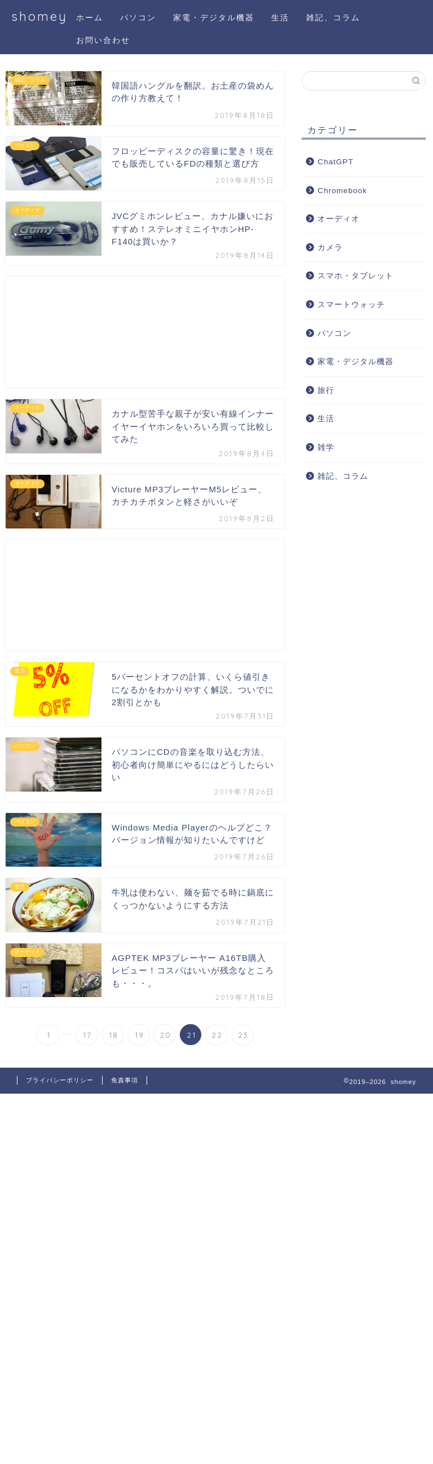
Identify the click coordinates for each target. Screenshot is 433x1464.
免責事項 (124, 1080)
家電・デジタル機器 (213, 17)
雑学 (325, 447)
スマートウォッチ (351, 304)
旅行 (325, 390)
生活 (280, 17)
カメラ (330, 247)
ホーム (89, 17)
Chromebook (342, 190)
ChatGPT (335, 162)
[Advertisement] (145, 332)
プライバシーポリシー (60, 1080)
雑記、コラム (333, 17)
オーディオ (338, 219)
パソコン (138, 17)
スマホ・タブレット (355, 276)
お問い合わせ (103, 40)
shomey (39, 16)
